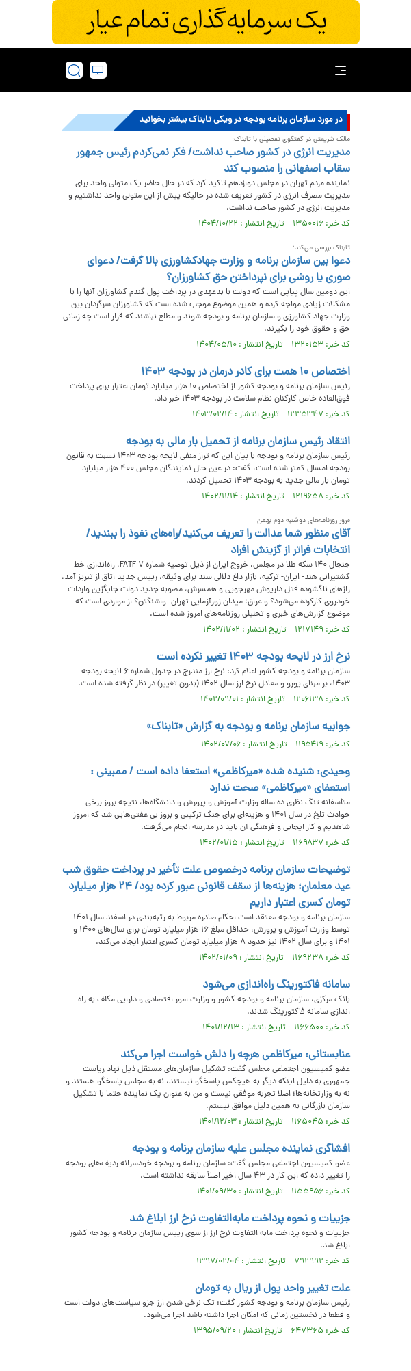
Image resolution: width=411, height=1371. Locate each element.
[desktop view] (98, 70)
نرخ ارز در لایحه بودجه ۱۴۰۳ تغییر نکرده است (253, 657)
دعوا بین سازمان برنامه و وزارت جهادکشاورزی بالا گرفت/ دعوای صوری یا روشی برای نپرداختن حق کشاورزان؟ (218, 270)
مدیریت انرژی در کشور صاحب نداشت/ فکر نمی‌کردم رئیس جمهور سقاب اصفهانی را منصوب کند (213, 161)
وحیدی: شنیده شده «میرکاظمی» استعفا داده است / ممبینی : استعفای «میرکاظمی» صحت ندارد (220, 780)
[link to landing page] (210, 70)
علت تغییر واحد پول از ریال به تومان (272, 1289)
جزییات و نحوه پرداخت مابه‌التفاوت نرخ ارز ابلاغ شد (239, 1219)
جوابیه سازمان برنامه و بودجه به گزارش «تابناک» (248, 727)
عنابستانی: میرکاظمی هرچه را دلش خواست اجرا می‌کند (235, 1055)
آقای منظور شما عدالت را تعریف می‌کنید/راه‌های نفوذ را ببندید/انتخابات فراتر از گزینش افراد (218, 542)
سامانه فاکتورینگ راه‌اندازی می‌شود (276, 985)
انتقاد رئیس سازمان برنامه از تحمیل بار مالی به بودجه (238, 442)
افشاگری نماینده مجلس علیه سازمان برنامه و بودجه (241, 1149)
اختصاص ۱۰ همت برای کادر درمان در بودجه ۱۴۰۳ (245, 372)
